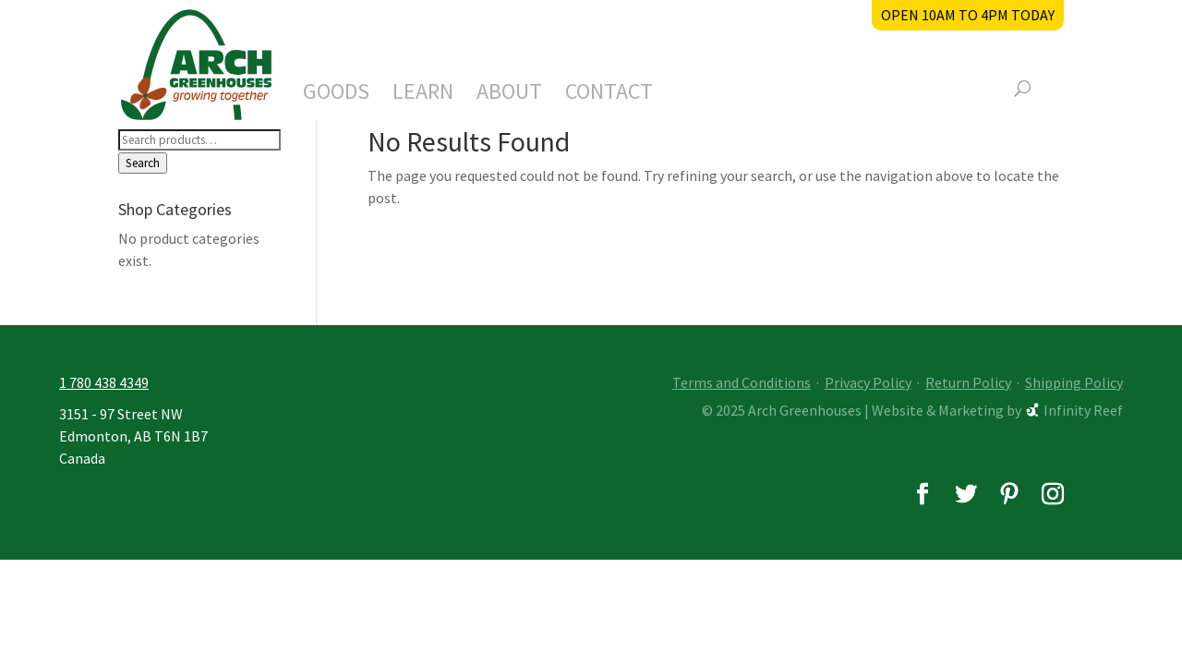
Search (143, 163)
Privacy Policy (868, 382)
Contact (609, 95)
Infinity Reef (1083, 410)
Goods (336, 95)
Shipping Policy (1074, 382)
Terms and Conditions (741, 382)
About (509, 95)
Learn (422, 95)
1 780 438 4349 (104, 382)
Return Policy (968, 382)
